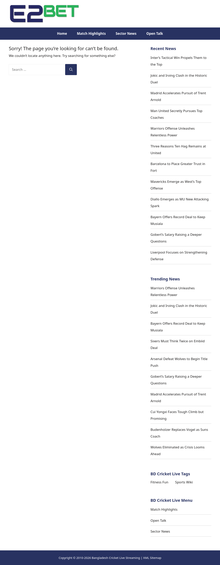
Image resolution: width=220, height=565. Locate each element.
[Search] (71, 69)
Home (62, 33)
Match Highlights (91, 33)
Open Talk (154, 33)
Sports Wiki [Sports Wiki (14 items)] (184, 482)
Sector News (126, 33)
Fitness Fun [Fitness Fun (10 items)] (159, 482)
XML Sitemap (152, 558)
